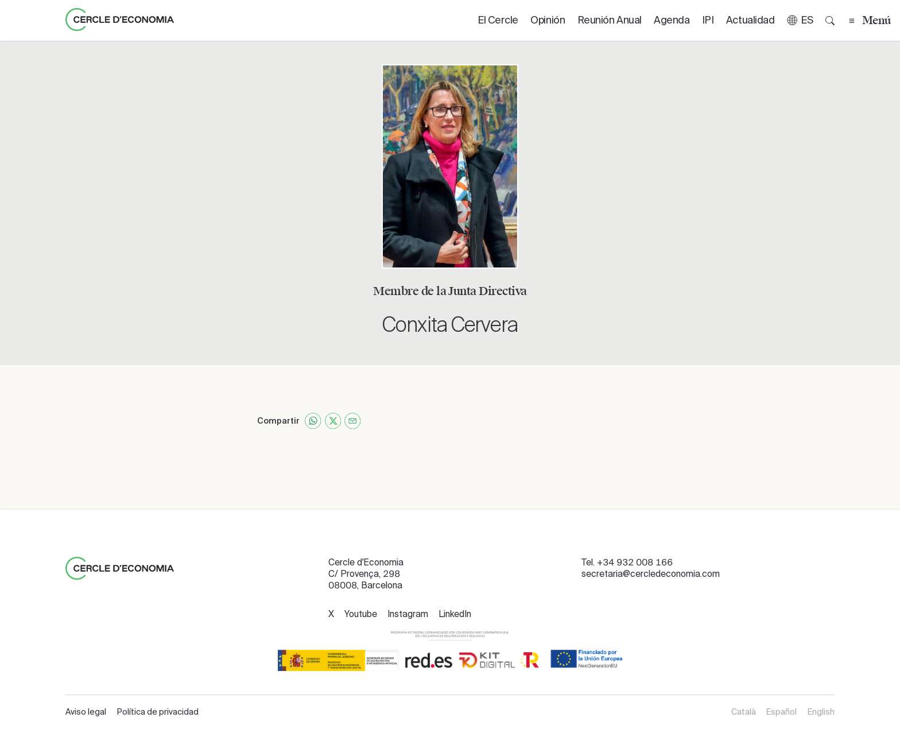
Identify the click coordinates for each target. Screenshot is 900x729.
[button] (800, 20)
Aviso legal (85, 712)
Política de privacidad (158, 712)
